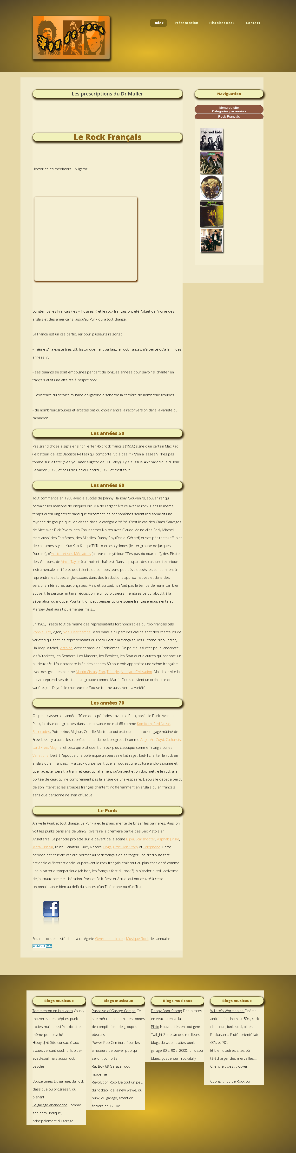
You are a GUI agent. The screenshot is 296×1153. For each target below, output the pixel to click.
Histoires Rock (222, 23)
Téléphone (151, 846)
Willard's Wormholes (227, 1010)
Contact (253, 23)
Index (158, 23)
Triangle (113, 671)
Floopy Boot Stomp (166, 1010)
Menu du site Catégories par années (229, 109)
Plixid (155, 1026)
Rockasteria (219, 1034)
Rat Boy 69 (100, 1066)
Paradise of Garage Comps (114, 1010)
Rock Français (229, 116)
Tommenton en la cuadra (53, 1010)
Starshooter (145, 839)
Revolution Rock (104, 1082)
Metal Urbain (43, 846)
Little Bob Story (125, 846)
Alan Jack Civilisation (136, 671)
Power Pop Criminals (108, 1042)
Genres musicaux (109, 938)
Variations (40, 755)
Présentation (186, 23)
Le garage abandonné (50, 1105)
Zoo (102, 671)
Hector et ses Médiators (71, 553)
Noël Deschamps (77, 632)
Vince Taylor (70, 561)
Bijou (130, 839)
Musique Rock (137, 938)
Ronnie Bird (42, 632)
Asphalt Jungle (168, 839)
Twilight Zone (161, 1034)
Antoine (66, 647)
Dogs (107, 846)
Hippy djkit (41, 1042)
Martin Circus (86, 671)
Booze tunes (43, 1081)
